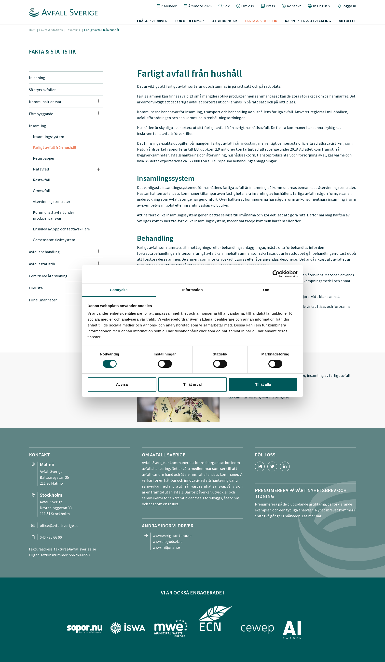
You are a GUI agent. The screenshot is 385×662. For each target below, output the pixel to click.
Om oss (245, 5)
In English (319, 5)
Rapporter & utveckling (308, 20)
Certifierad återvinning (48, 275)
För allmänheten (43, 299)
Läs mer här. (312, 515)
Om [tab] (266, 290)
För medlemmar (189, 20)
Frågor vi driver (152, 20)
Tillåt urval (192, 384)
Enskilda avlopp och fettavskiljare (61, 228)
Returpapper (44, 158)
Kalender (166, 5)
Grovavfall (41, 190)
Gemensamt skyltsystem (54, 239)
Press (268, 5)
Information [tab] (192, 290)
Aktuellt (347, 20)
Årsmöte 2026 (197, 5)
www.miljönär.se (166, 547)
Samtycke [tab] (119, 290)
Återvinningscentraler (51, 201)
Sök (224, 5)
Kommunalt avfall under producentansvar (53, 215)
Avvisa (122, 384)
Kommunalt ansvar (45, 101)
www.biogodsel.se (167, 541)
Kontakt (291, 5)
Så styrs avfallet (42, 89)
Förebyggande (41, 113)
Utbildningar (224, 20)
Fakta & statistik (261, 20)
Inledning (37, 77)
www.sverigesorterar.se (172, 535)
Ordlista (36, 287)
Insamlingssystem (48, 136)
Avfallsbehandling (44, 251)
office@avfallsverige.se (59, 525)
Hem (32, 30)
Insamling (74, 30)
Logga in (346, 5)
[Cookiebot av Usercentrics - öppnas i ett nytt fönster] (276, 274)
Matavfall (41, 169)
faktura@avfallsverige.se (75, 549)
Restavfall (41, 179)
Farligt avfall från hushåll (54, 147)
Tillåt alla (263, 384)
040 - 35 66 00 (51, 537)
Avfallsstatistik (42, 263)
